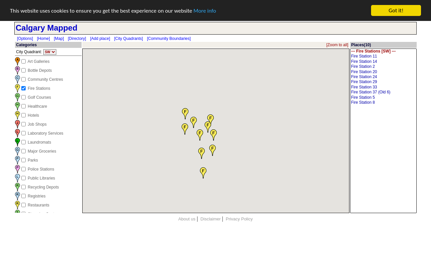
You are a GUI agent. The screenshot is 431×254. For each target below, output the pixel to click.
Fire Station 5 (383, 97)
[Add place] (100, 38)
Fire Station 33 (383, 87)
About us (186, 218)
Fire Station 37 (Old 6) (383, 92)
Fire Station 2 (383, 66)
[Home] (43, 38)
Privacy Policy (239, 218)
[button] (213, 134)
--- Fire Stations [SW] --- (383, 51)
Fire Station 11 (383, 56)
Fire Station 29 (383, 81)
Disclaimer (211, 218)
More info (205, 10)
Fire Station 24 (383, 76)
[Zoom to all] (337, 45)
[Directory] (77, 38)
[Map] (59, 38)
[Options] (25, 38)
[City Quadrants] (128, 38)
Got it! (396, 10)
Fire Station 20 (383, 71)
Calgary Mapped (46, 27)
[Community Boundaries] (169, 38)
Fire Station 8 (383, 102)
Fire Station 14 (383, 61)
